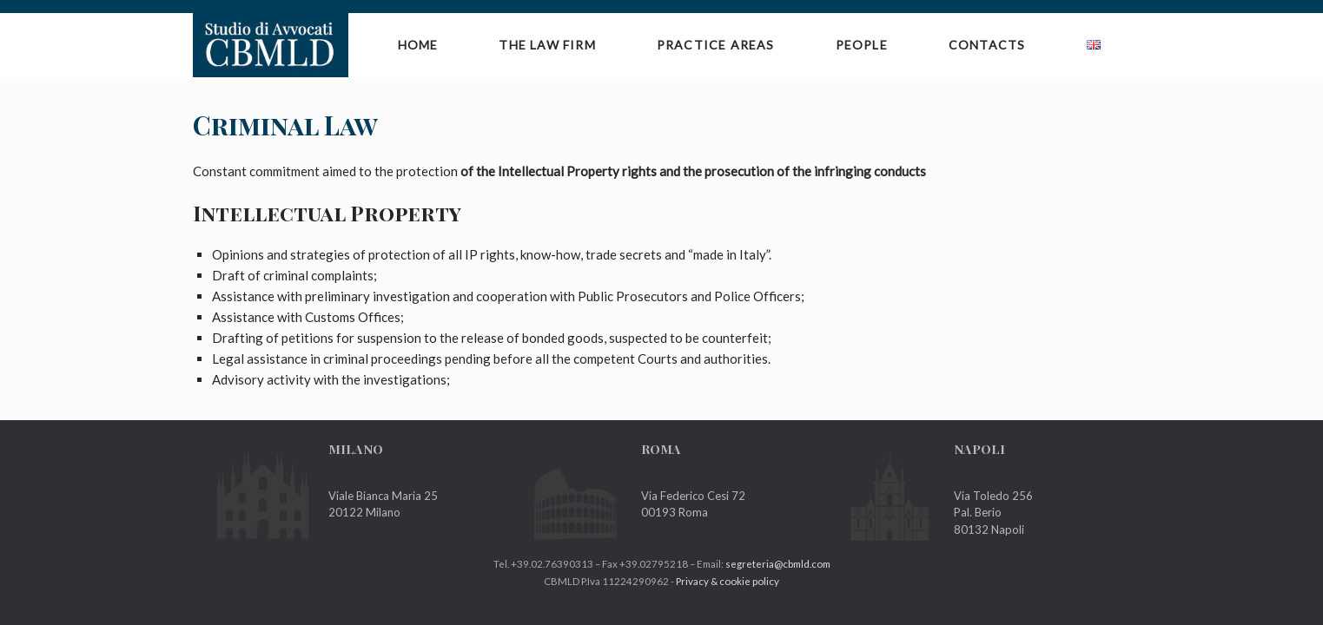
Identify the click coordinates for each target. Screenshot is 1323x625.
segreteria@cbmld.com (777, 563)
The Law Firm (547, 44)
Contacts (987, 44)
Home (418, 44)
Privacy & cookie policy (727, 581)
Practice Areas (716, 44)
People (862, 44)
